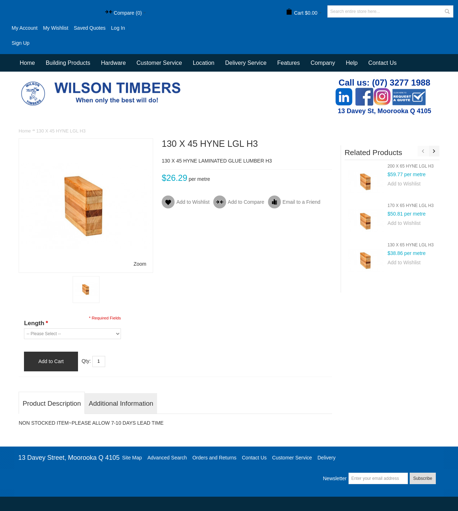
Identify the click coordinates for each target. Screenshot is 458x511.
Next (434, 151)
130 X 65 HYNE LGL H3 (411, 244)
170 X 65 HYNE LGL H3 (411, 205)
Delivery (326, 458)
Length (36, 323)
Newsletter (334, 478)
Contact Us (382, 63)
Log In (118, 28)
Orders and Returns (215, 458)
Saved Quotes (90, 28)
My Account (24, 28)
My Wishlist (55, 28)
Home (25, 131)
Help (351, 63)
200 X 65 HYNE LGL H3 (411, 166)
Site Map (132, 458)
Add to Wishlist (404, 184)
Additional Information (121, 403)
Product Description (52, 403)
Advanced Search (167, 458)
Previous (423, 151)
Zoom (139, 264)
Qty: (86, 361)
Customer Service (292, 458)
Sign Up (20, 43)
